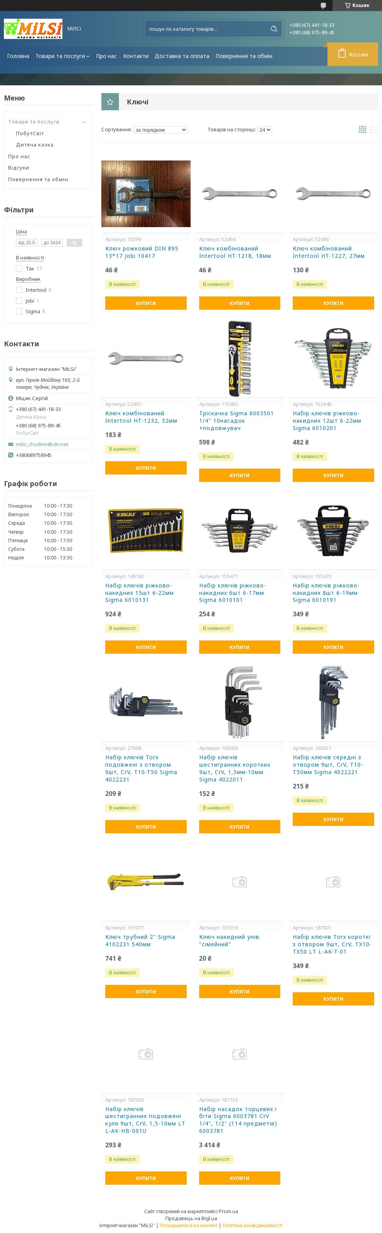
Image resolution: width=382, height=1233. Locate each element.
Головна (18, 56)
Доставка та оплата (182, 56)
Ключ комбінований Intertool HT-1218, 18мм (235, 252)
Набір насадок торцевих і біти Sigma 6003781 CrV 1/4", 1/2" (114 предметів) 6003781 (238, 1120)
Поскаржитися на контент (189, 1225)
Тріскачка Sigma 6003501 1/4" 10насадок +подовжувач (236, 421)
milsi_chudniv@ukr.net (42, 444)
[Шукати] (274, 29)
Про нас (106, 56)
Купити (146, 303)
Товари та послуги (60, 56)
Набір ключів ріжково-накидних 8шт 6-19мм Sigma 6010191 (326, 593)
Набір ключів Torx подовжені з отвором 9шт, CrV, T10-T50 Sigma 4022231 (141, 768)
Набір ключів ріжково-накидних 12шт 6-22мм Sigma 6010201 (327, 421)
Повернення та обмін (244, 56)
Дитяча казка (35, 144)
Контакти (136, 56)
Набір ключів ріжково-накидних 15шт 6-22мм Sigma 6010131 (139, 593)
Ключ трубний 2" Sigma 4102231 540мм (140, 940)
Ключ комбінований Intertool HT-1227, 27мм (329, 252)
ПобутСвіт (30, 133)
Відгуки (18, 167)
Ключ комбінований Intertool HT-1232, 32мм (141, 417)
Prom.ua (228, 1211)
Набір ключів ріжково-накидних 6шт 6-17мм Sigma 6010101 (232, 593)
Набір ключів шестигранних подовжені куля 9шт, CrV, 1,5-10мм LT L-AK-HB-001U (145, 1120)
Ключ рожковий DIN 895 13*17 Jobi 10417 (142, 252)
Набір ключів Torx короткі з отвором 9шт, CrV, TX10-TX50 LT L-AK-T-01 (332, 944)
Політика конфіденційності (253, 1225)
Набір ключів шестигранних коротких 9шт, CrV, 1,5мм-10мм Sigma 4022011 (235, 768)
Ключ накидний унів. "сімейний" (230, 940)
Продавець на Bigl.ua (191, 1218)
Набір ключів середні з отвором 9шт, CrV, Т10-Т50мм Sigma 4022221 (328, 765)
